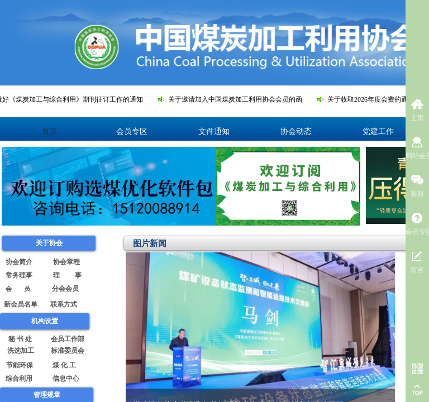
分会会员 (66, 289)
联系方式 (63, 304)
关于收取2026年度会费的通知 (373, 99)
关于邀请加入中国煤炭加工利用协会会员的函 (238, 99)
